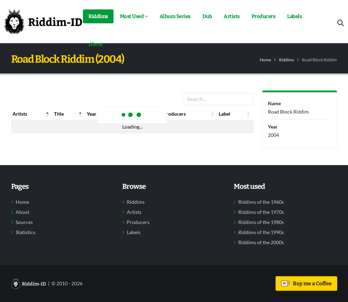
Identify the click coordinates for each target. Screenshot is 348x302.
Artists (232, 16)
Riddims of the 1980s (261, 222)
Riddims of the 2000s (261, 242)
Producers (264, 16)
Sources (24, 222)
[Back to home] (43, 21)
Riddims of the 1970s (261, 212)
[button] (48, 113)
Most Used (132, 16)
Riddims (98, 16)
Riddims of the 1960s (261, 202)
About (95, 44)
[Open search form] (340, 23)
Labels (294, 16)
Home (265, 59)
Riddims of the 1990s (261, 232)
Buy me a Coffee (306, 283)
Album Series (175, 16)
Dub (207, 16)
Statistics (25, 232)
